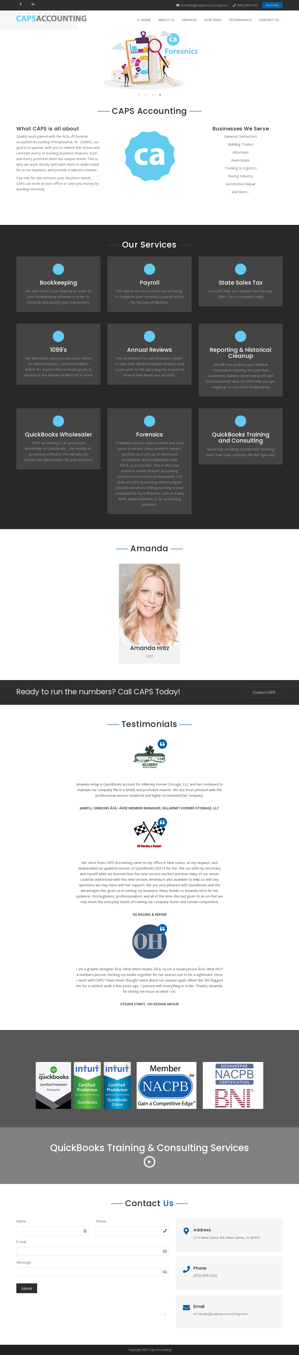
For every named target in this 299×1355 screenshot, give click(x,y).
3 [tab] (153, 95)
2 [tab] (146, 95)
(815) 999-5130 (247, 5)
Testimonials (240, 20)
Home (146, 20)
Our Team (212, 20)
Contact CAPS (264, 692)
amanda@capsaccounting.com (204, 5)
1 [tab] (139, 95)
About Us (166, 20)
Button (272, 5)
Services (189, 20)
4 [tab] (160, 95)
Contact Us (269, 20)
